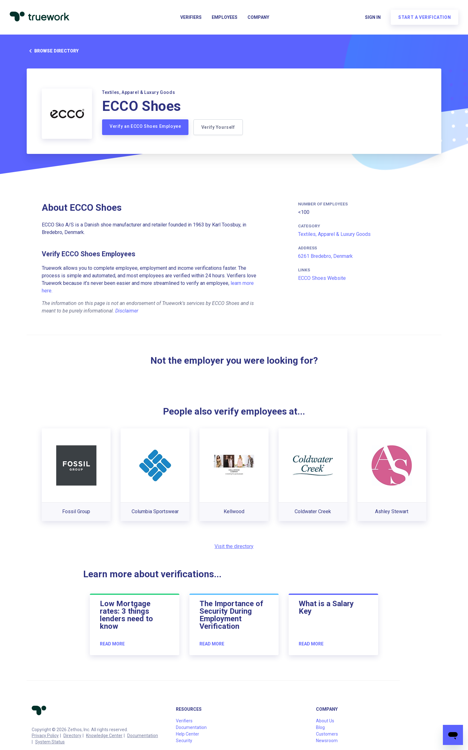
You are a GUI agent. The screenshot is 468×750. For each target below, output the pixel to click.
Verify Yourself (218, 127)
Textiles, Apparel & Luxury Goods (334, 234)
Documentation (142, 735)
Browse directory (53, 50)
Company (258, 17)
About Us (325, 720)
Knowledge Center (104, 735)
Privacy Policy (45, 735)
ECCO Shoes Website (322, 278)
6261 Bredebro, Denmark (325, 256)
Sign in (372, 17)
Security (184, 740)
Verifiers (191, 17)
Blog (320, 727)
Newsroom (327, 740)
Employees (224, 17)
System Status (50, 741)
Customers (327, 733)
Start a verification (424, 17)
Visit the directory (234, 546)
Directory (72, 735)
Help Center (187, 733)
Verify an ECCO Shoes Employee (145, 126)
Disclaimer (126, 311)
